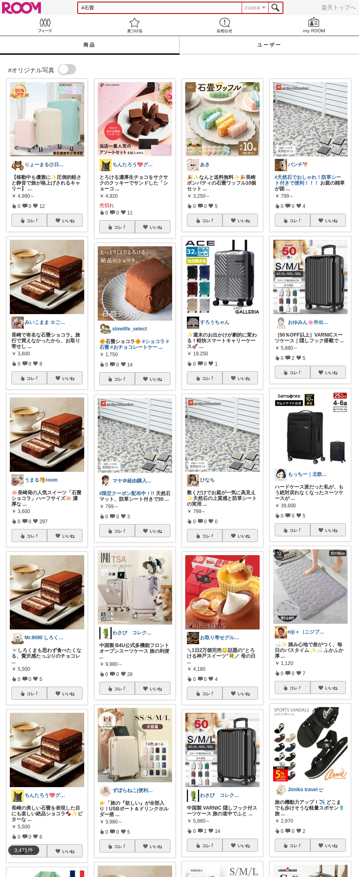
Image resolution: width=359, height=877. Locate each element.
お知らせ (224, 25)
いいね (68, 221)
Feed (45, 25)
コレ (33, 221)
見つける (135, 25)
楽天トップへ (338, 7)
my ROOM (314, 25)
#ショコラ (153, 341)
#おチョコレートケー (133, 347)
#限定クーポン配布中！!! (127, 493)
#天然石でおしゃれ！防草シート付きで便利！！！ (308, 180)
